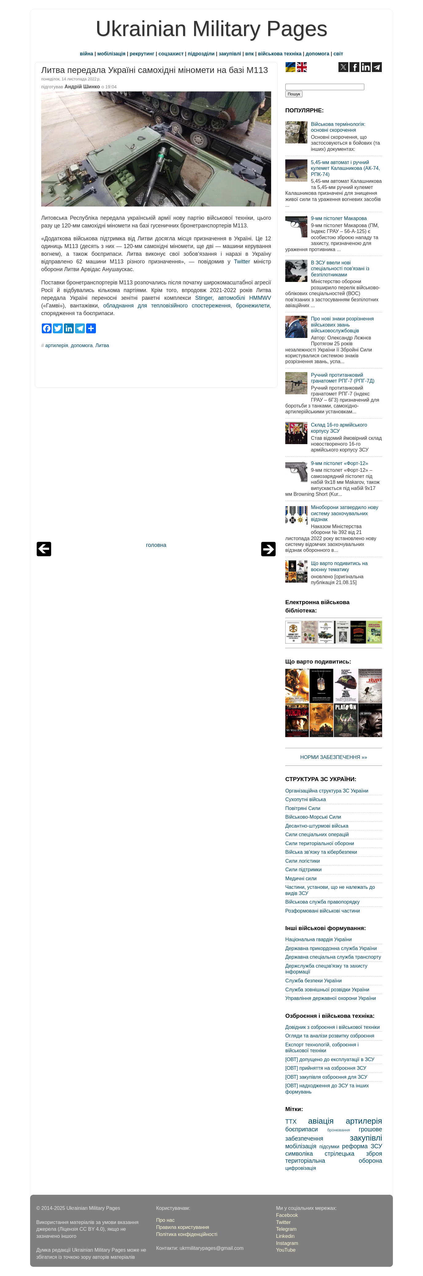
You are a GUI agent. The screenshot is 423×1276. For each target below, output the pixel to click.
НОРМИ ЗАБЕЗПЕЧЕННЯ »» (333, 757)
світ (338, 53)
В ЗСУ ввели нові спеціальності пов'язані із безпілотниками (340, 268)
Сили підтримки (303, 869)
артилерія (56, 345)
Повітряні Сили (302, 808)
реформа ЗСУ (362, 1146)
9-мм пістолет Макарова (339, 218)
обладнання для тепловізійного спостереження (167, 306)
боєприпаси (301, 1129)
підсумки (329, 1146)
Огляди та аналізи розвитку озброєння (329, 1035)
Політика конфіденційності (186, 1234)
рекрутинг (142, 53)
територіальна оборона (333, 1160)
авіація (321, 1121)
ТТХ (291, 1121)
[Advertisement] (156, 466)
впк (249, 53)
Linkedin (285, 1236)
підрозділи (201, 53)
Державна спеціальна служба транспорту (333, 957)
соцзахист (171, 53)
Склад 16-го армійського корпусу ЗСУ (339, 427)
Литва (102, 345)
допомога (317, 53)
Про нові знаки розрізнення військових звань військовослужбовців (342, 324)
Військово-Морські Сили (313, 817)
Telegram (286, 1229)
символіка (299, 1153)
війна (86, 53)
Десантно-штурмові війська (316, 826)
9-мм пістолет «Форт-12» (339, 463)
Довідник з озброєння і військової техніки (332, 1027)
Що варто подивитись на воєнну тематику (339, 566)
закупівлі (230, 53)
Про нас (165, 1220)
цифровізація (300, 1168)
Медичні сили (301, 878)
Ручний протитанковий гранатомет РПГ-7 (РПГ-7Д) (342, 377)
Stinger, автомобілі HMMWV (233, 298)
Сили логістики (302, 861)
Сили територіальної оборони (319, 843)
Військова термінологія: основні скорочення (338, 127)
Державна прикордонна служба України (331, 948)
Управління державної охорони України (330, 998)
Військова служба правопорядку (322, 902)
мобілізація (111, 53)
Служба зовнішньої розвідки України (327, 989)
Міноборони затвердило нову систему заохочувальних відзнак (344, 513)
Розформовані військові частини (322, 910)
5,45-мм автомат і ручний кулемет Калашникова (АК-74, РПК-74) (345, 168)
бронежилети (253, 306)
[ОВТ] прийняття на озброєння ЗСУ (325, 1068)
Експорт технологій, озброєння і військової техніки (322, 1047)
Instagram (287, 1243)
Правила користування (182, 1227)
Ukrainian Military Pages (212, 29)
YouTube (286, 1250)
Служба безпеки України (313, 980)
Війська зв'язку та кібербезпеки (321, 852)
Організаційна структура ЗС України (326, 790)
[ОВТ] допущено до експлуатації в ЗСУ (329, 1059)
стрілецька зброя (353, 1153)
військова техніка (279, 53)
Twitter (242, 262)
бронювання (338, 1130)
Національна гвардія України (318, 939)
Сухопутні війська (305, 799)
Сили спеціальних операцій (317, 834)
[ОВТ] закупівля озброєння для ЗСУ (326, 1077)
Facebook (287, 1215)
